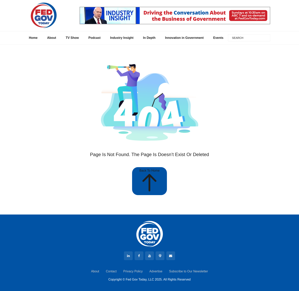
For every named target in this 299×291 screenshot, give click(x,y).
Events (218, 37)
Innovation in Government (184, 37)
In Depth (149, 37)
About (51, 37)
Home (33, 37)
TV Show (72, 37)
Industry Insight (121, 37)
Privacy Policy (133, 271)
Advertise (155, 271)
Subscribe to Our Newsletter (188, 271)
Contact (111, 271)
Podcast (94, 37)
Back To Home (149, 181)
